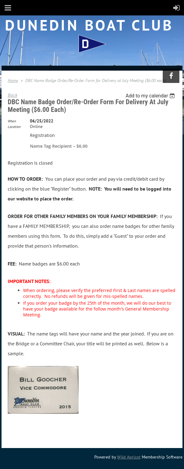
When (12, 121)
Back (12, 95)
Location (14, 126)
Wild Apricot (129, 457)
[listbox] (150, 96)
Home (13, 80)
